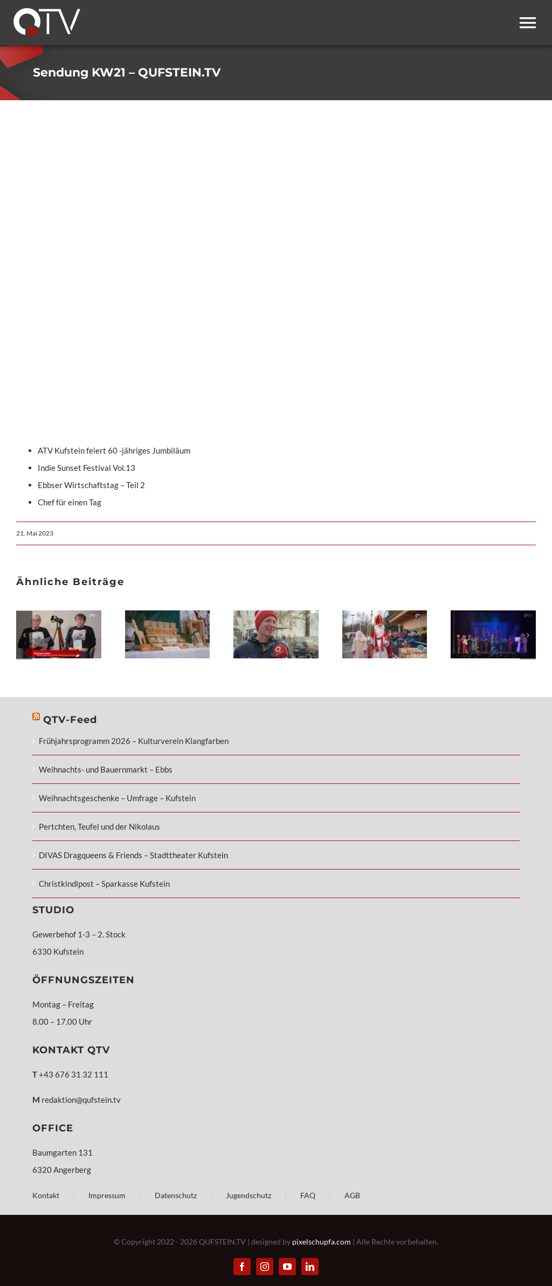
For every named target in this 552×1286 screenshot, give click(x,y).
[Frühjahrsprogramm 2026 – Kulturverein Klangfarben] (58, 615)
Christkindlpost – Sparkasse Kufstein (104, 883)
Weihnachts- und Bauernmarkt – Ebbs (105, 769)
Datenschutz (176, 1195)
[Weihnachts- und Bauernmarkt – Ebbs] (167, 615)
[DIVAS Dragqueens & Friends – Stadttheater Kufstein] (493, 615)
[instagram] (264, 1266)
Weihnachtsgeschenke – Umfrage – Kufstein (117, 798)
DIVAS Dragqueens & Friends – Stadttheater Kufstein (133, 855)
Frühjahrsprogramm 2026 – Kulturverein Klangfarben (134, 741)
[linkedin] (310, 1266)
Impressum (107, 1195)
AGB (352, 1195)
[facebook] (242, 1266)
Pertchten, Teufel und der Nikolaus (99, 826)
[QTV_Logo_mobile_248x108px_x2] (46, 12)
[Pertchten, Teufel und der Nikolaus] (384, 615)
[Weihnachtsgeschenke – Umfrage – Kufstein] (276, 615)
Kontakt (45, 1195)
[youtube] (287, 1266)
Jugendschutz (248, 1195)
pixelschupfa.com (321, 1241)
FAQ (307, 1195)
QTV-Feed (70, 720)
